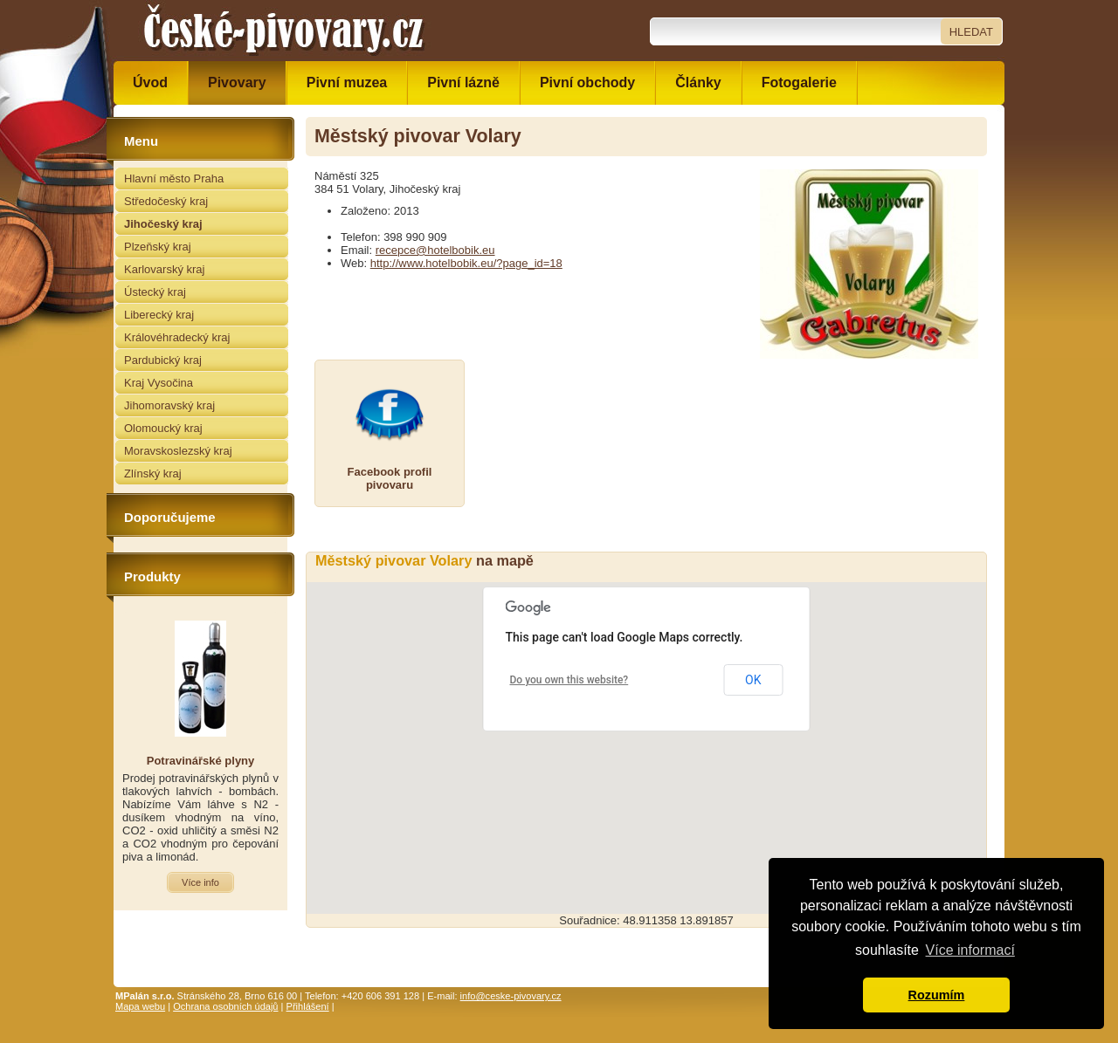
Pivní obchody (587, 82)
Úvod (150, 82)
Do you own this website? (569, 680)
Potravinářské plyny (201, 760)
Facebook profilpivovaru (390, 478)
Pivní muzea (347, 82)
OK (753, 680)
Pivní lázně (463, 82)
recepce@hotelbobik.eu (435, 250)
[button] (646, 732)
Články (698, 82)
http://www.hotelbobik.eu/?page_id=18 (466, 263)
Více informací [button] (970, 950)
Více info (200, 882)
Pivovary (237, 82)
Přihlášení (307, 1006)
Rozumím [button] (936, 995)
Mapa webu (140, 1006)
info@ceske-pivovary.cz (511, 996)
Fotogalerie (799, 82)
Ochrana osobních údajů (225, 1006)
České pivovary (284, 30)
